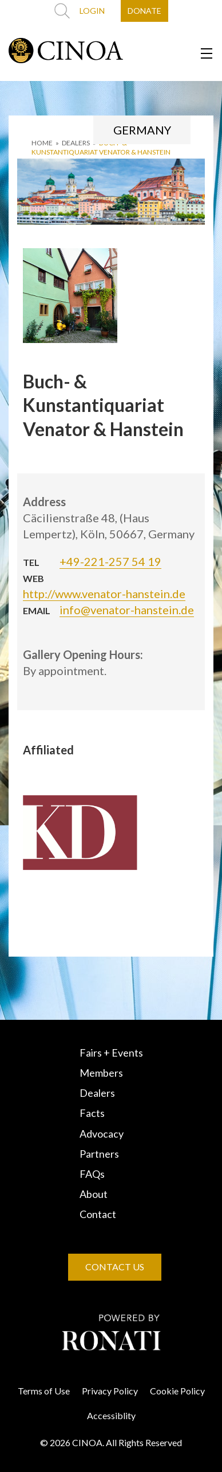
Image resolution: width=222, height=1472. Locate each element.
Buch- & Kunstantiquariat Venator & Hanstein (101, 147)
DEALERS (76, 142)
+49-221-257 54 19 (110, 561)
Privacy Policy (110, 1390)
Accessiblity (111, 1415)
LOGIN (92, 11)
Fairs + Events (111, 1052)
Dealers (97, 1092)
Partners (99, 1153)
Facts (92, 1113)
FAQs (92, 1173)
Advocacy (102, 1133)
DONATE (144, 11)
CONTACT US (114, 1266)
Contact (98, 1214)
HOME (42, 142)
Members (101, 1072)
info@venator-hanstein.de (127, 609)
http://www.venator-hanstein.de (104, 593)
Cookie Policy (177, 1390)
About (94, 1194)
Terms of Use (44, 1390)
